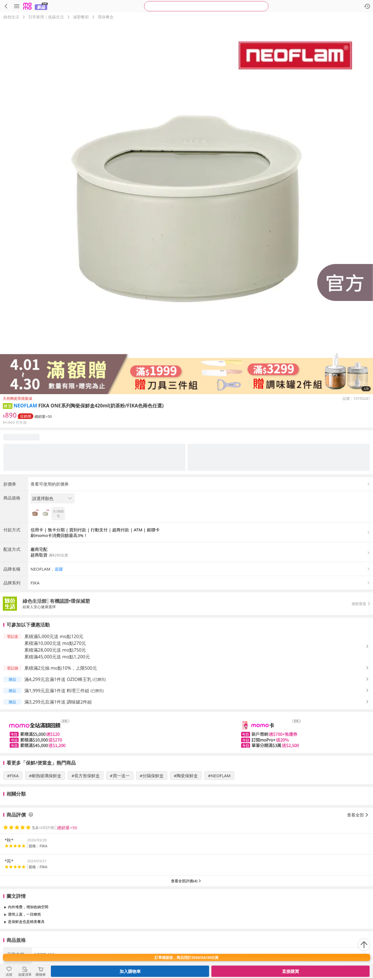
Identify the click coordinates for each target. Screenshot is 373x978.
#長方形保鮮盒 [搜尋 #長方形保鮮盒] (85, 775)
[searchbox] (206, 6)
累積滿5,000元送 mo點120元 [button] (53, 636)
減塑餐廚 (81, 16)
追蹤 (59, 569)
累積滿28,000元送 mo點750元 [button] (55, 650)
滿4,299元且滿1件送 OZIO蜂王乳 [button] (58, 679)
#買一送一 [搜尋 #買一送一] (120, 775)
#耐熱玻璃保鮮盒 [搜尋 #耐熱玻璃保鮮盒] (45, 775)
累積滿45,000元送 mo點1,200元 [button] (57, 657)
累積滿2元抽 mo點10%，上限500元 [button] (60, 668)
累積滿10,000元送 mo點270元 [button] (55, 643)
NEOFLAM (25, 405)
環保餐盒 (106, 16)
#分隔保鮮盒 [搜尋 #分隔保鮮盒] (152, 775)
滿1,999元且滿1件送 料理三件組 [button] (56, 690)
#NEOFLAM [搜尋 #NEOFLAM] (219, 775)
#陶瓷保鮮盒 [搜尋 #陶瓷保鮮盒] (186, 775)
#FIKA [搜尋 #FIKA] (13, 775)
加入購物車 (130, 971)
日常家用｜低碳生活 (46, 16)
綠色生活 (11, 16)
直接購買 (290, 971)
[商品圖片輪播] (186, 207)
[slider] (186, 732)
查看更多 (186, 934)
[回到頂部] (364, 944)
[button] (7, 405)
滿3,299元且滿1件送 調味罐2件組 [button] (58, 702)
